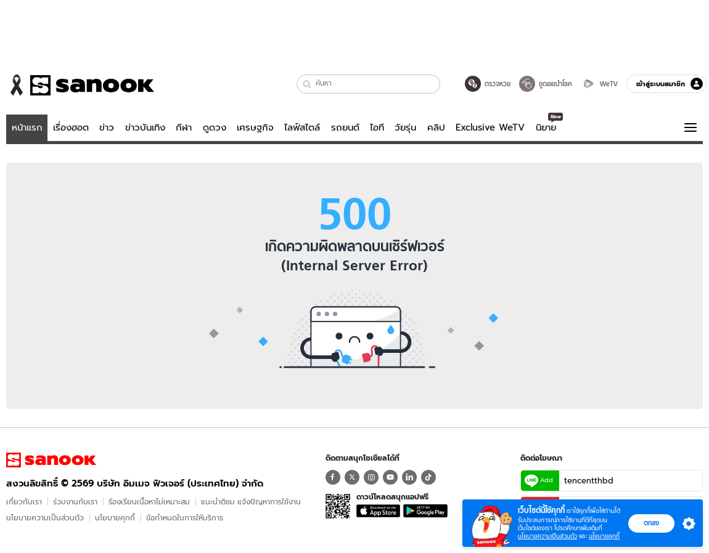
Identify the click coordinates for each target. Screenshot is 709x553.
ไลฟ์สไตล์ (302, 127)
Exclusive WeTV (490, 127)
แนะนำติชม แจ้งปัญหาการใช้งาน (251, 501)
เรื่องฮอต (71, 127)
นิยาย (546, 127)
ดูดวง (214, 127)
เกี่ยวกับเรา (24, 501)
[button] (307, 84)
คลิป (436, 127)
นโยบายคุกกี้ (115, 517)
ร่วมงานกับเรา (75, 501)
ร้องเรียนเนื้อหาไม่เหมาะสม (149, 501)
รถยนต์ (345, 127)
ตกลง (651, 523)
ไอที (377, 127)
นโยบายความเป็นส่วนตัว (45, 517)
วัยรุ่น (405, 127)
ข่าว (106, 127)
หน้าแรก (27, 127)
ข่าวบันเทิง (145, 127)
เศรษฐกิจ (255, 127)
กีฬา (184, 127)
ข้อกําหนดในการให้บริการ (184, 517)
